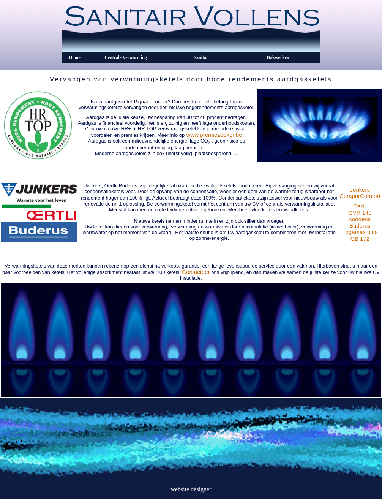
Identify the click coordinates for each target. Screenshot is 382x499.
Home (75, 57)
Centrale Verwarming (125, 57)
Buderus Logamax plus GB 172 (359, 232)
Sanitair (201, 57)
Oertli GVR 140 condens (360, 212)
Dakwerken (278, 57)
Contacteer (196, 272)
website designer (190, 489)
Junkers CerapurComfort (359, 192)
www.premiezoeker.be (214, 134)
